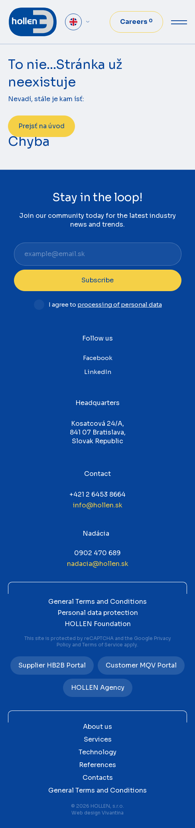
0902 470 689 (97, 553)
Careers (136, 22)
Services (98, 739)
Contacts (98, 777)
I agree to (105, 304)
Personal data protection (97, 613)
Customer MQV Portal (141, 665)
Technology (97, 752)
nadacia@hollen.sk (97, 564)
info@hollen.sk (97, 505)
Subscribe (97, 280)
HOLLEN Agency (97, 687)
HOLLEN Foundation (98, 624)
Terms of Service (102, 645)
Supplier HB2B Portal (52, 665)
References (97, 765)
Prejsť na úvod (41, 126)
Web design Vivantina (97, 813)
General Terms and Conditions (97, 601)
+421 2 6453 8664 (97, 494)
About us (97, 726)
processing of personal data (119, 304)
